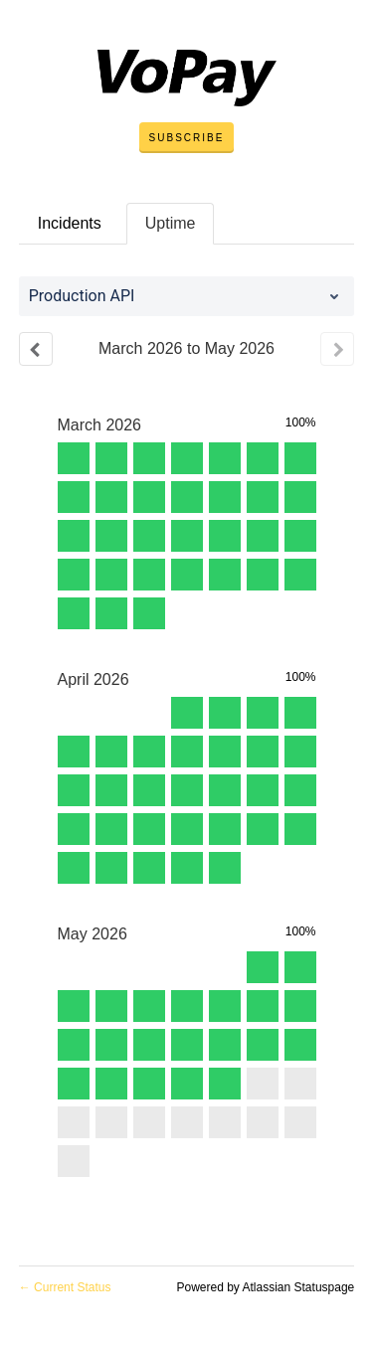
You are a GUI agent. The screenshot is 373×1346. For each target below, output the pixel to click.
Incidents (69, 223)
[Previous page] (36, 349)
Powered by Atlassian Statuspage (265, 1287)
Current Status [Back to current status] (65, 1287)
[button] (187, 138)
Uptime (170, 223)
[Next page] (337, 349)
